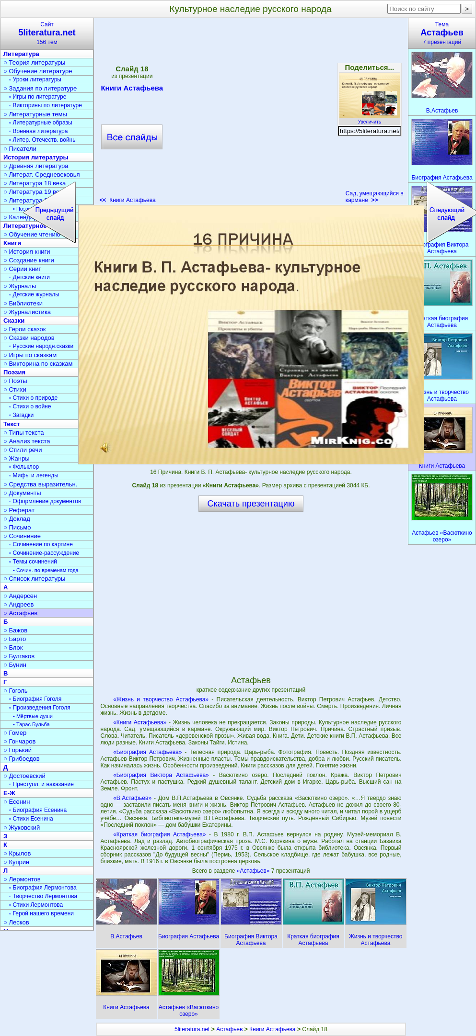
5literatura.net (191, 1029)
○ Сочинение (22, 536)
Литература (21, 53)
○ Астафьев (20, 613)
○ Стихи (14, 389)
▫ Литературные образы (40, 122)
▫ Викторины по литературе (45, 105)
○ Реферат (19, 510)
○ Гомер (14, 732)
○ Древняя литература (35, 165)
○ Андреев (18, 604)
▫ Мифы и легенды (33, 475)
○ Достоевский (24, 775)
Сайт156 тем (46, 33)
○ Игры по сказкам (30, 355)
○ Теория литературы (34, 62)
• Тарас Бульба (31, 724)
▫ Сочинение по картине (41, 544)
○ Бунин (14, 664)
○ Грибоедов (21, 758)
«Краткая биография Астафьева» (159, 834)
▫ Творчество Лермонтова (43, 896)
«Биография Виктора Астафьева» (161, 775)
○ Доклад (16, 518)
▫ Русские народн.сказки (41, 346)
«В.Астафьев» (132, 798)
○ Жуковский (21, 827)
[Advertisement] (250, 593)
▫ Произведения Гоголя (39, 707)
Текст (11, 424)
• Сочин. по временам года (46, 570)
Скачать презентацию (251, 503)
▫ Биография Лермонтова (43, 887)
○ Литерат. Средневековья (41, 174)
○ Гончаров (19, 741)
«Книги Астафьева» (139, 722)
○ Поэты (15, 380)
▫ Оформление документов (45, 501)
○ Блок (13, 647)
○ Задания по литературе (40, 88)
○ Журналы (19, 286)
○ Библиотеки (23, 303)
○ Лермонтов (22, 879)
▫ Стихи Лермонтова (36, 904)
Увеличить (369, 119)
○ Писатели (19, 148)
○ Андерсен (20, 595)
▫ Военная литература (38, 131)
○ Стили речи (22, 449)
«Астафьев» (254, 870)
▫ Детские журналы (34, 294)
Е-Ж (9, 793)
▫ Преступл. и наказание (41, 784)
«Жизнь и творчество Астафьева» (161, 699)
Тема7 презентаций (442, 33)
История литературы (36, 157)
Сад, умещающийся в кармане (375, 196)
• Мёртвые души (33, 716)
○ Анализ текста (26, 441)
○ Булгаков (19, 656)
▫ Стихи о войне (30, 406)
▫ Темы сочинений (33, 561)
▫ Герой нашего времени (41, 913)
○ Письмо (17, 527)
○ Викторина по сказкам (37, 363)
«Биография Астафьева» (147, 752)
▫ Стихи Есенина (31, 818)
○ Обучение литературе (37, 71)
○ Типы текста (23, 432)
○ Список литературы (34, 578)
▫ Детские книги (29, 277)
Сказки (13, 320)
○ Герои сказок (24, 329)
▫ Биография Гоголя (35, 699)
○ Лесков (16, 922)
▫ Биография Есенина (38, 810)
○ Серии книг (22, 268)
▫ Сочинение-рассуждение (44, 553)
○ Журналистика (27, 311)
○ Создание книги (28, 260)
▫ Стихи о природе (33, 397)
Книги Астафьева (272, 1029)
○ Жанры (16, 458)
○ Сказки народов (29, 337)
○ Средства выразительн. (40, 484)
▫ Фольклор (24, 466)
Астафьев (229, 1029)
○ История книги (26, 251)
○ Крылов (17, 853)
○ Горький (17, 750)
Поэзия (14, 372)
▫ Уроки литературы (35, 79)
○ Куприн (16, 862)
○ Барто (14, 638)
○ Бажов (15, 630)
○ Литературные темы (35, 114)
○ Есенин (16, 801)
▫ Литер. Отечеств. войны (43, 139)
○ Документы (22, 492)
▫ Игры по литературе (37, 96)
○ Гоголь (15, 690)
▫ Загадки (21, 415)
